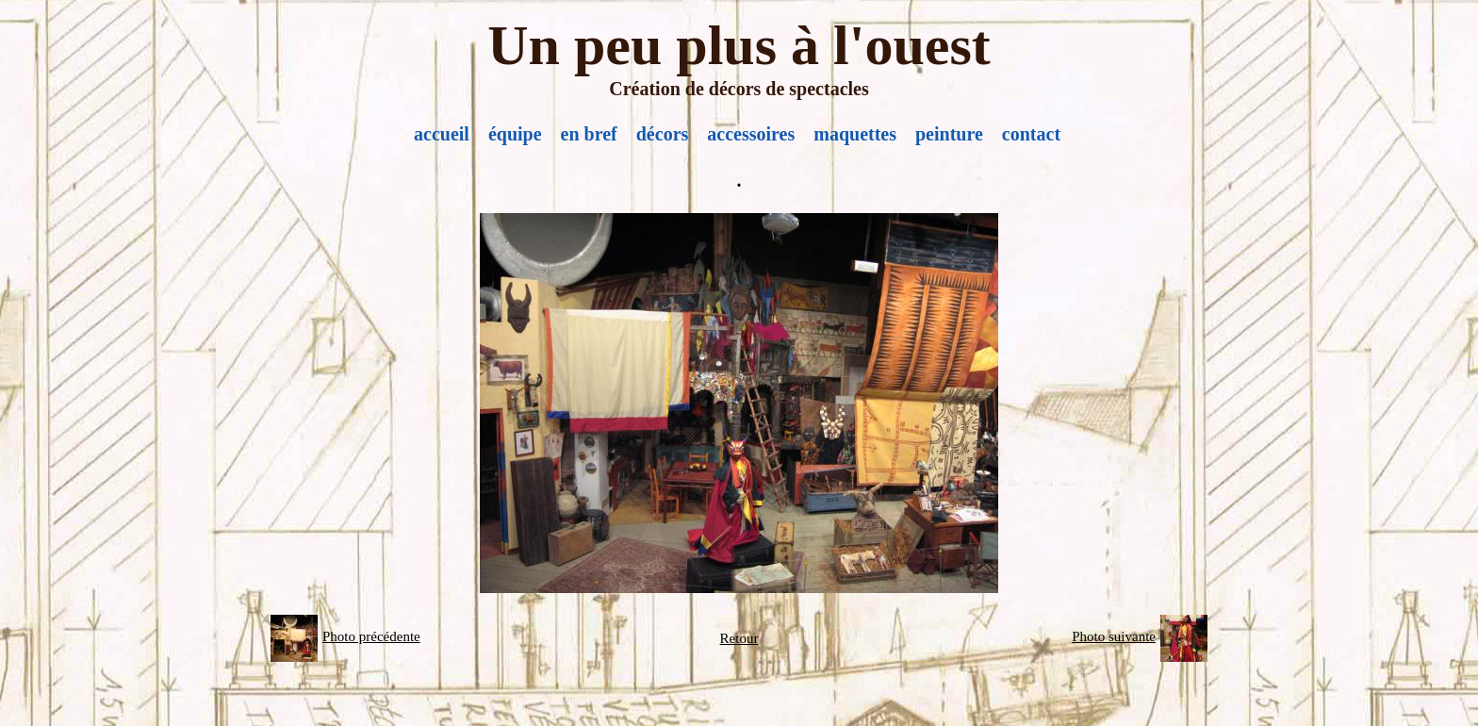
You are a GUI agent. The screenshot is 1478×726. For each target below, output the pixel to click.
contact (1031, 134)
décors (662, 134)
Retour (739, 638)
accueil (441, 134)
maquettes (854, 134)
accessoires (751, 134)
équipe (515, 134)
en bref (589, 134)
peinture (949, 134)
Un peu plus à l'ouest (739, 45)
